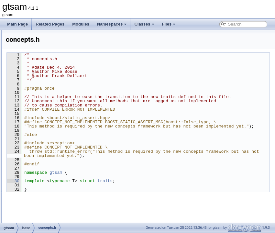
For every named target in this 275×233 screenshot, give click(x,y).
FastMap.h (41, 192)
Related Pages (50, 24)
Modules (80, 24)
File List (22, 85)
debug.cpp (41, 142)
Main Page (17, 24)
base (31, 99)
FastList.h (40, 185)
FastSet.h (40, 199)
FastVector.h (42, 206)
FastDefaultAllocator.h (51, 177)
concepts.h (41, 128)
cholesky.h (41, 120)
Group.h (39, 220)
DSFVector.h (42, 170)
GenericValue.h (45, 213)
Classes (144, 24)
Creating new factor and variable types (44, 42)
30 (94, 198)
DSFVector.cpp (45, 163)
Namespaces (112, 24)
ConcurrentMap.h (47, 135)
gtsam (11, 35)
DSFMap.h (41, 156)
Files (169, 24)
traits (185, 198)
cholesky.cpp (43, 113)
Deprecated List (24, 49)
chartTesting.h (44, 106)
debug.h (39, 149)
